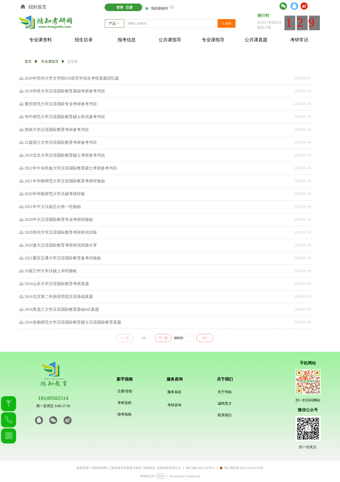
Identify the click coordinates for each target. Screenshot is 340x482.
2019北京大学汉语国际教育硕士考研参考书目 (65, 155)
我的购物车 (160, 8)
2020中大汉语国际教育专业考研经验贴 (59, 219)
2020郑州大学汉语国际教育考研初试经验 (61, 232)
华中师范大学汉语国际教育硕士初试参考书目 (65, 117)
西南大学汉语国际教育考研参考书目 (57, 129)
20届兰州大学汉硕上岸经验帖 (51, 271)
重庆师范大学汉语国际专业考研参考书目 (61, 104)
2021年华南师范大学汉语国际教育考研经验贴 (65, 181)
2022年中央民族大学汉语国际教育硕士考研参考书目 (71, 168)
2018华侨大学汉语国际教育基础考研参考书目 (65, 91)
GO (204, 338)
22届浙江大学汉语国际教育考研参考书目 (61, 142)
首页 (28, 61)
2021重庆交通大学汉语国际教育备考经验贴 (63, 258)
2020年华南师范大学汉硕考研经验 (55, 194)
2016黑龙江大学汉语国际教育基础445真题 (62, 309)
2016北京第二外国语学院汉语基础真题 (59, 296)
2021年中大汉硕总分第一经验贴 (53, 206)
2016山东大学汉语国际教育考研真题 (57, 284)
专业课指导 (50, 61)
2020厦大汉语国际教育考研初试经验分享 (61, 245)
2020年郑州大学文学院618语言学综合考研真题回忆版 (72, 78)
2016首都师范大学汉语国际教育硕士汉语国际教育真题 (73, 322)
